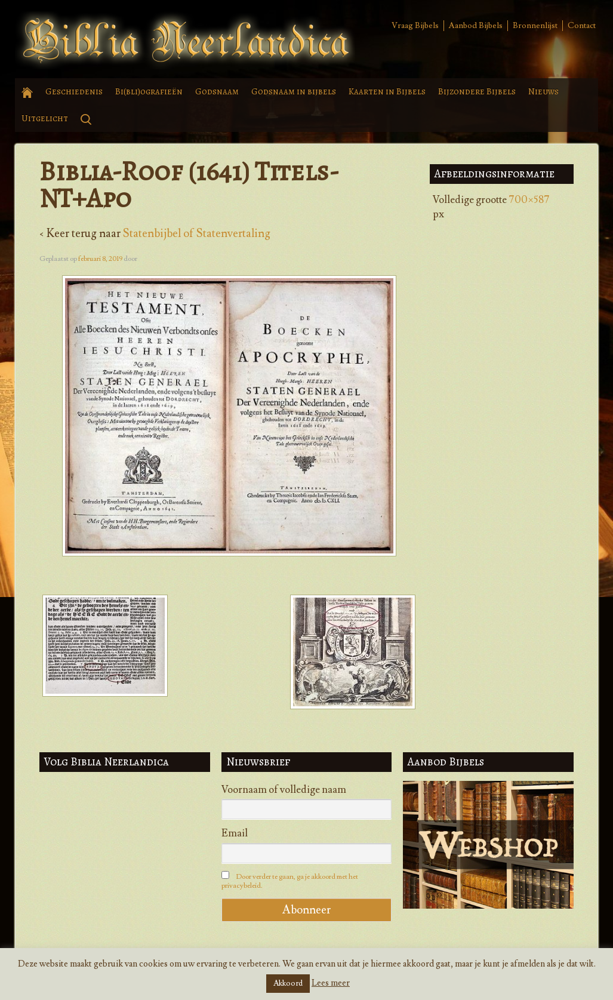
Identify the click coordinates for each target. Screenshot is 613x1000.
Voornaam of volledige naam (283, 789)
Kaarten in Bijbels (387, 91)
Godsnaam (217, 91)
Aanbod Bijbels (476, 25)
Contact (582, 25)
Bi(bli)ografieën (149, 91)
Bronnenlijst (535, 25)
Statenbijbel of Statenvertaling (196, 233)
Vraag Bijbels (415, 25)
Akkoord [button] (288, 983)
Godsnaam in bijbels (293, 91)
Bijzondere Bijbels (477, 91)
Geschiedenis (74, 91)
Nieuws (543, 91)
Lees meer (331, 983)
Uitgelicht (44, 118)
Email (234, 833)
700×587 (529, 200)
